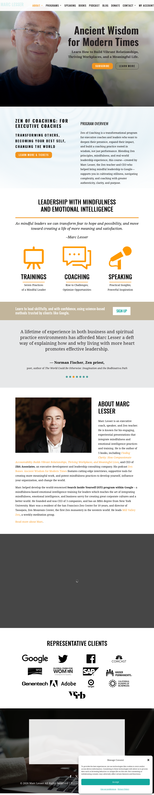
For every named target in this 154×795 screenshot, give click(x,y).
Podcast (94, 6)
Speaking (70, 6)
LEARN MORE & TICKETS (34, 155)
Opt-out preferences (108, 789)
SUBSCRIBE (102, 66)
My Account (146, 6)
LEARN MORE (127, 66)
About (36, 6)
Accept (115, 782)
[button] (148, 760)
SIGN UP (123, 311)
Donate (115, 6)
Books (82, 6)
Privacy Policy (123, 789)
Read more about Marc (29, 521)
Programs (52, 6)
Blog (105, 6)
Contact (128, 6)
